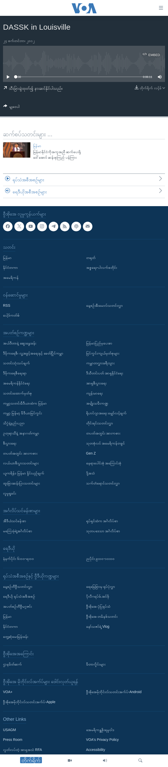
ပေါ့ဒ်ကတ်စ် (11, 315)
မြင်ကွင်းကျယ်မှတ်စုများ (102, 353)
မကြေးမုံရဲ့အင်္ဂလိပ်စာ (17, 531)
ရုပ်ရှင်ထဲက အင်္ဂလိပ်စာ (102, 521)
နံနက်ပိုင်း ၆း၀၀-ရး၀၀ (18, 559)
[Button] (11, 107)
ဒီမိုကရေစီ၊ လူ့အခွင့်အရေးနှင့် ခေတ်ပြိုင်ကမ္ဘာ (33, 353)
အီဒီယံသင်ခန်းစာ (14, 521)
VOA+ (8, 692)
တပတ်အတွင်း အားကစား (20, 453)
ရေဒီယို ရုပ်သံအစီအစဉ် (19, 596)
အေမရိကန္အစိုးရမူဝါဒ (100, 730)
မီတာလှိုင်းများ (95, 664)
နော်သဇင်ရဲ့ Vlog (97, 626)
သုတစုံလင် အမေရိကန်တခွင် (105, 443)
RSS (6, 305)
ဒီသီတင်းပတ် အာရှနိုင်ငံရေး (104, 373)
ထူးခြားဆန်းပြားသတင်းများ (21, 483)
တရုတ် (90, 257)
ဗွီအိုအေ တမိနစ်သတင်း (102, 616)
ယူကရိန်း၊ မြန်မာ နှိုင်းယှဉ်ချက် (23, 473)
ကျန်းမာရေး (94, 393)
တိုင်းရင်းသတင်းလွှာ (99, 423)
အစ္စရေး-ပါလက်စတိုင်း (101, 267)
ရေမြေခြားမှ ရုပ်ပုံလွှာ (100, 586)
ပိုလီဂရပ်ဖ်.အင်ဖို (97, 596)
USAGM (9, 730)
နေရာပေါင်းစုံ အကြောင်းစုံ (104, 463)
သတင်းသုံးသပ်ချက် (16, 363)
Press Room (12, 740)
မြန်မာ (37, 146)
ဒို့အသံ (90, 473)
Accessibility (95, 750)
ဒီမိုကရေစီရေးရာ (15, 373)
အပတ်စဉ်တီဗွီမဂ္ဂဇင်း (17, 606)
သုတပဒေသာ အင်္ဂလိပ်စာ (103, 531)
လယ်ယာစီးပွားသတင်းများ (21, 463)
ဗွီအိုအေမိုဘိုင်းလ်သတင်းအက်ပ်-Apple (29, 702)
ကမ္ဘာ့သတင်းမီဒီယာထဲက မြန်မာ (25, 403)
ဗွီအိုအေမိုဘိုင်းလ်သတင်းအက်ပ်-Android (114, 692)
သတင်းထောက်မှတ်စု (17, 393)
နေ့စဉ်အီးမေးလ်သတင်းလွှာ (104, 305)
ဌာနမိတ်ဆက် (12, 664)
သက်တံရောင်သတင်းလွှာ (103, 483)
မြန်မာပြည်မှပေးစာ (99, 343)
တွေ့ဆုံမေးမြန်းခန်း (15, 636)
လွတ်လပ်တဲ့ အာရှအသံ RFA (22, 750)
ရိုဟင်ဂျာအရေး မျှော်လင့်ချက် (106, 413)
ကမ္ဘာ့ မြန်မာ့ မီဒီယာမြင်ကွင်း (22, 413)
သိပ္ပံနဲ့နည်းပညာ (14, 423)
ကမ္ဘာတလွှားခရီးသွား (100, 363)
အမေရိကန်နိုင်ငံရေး (16, 383)
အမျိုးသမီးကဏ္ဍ (97, 403)
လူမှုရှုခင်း (9, 493)
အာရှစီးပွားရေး (96, 383)
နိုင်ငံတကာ (10, 267)
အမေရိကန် (11, 278)
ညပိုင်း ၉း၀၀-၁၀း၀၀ (100, 559)
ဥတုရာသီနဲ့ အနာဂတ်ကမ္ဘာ (21, 433)
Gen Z (91, 453)
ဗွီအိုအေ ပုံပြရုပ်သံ (98, 606)
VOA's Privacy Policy (102, 740)
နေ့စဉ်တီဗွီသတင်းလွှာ (17, 586)
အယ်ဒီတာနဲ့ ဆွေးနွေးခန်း (19, 343)
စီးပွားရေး (9, 443)
